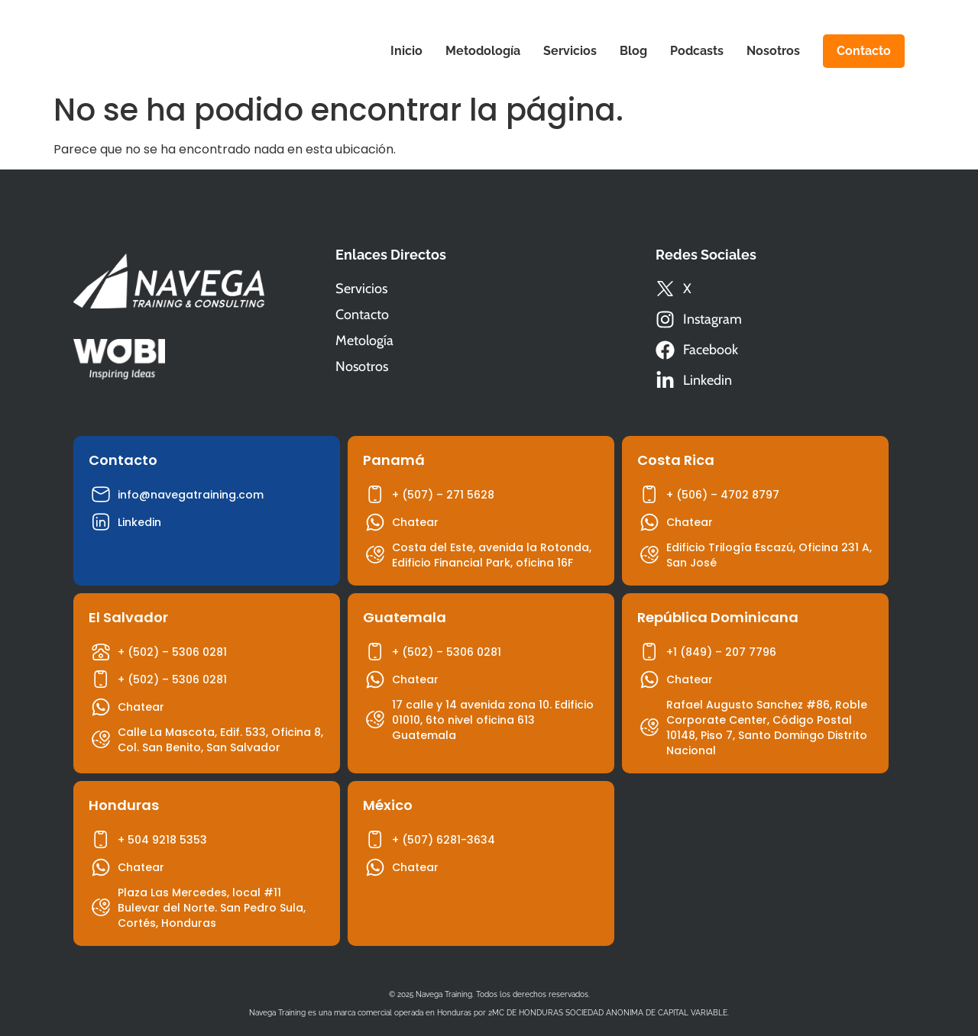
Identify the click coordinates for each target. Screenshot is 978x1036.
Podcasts (697, 51)
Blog (633, 51)
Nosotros (773, 51)
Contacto (864, 51)
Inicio (406, 51)
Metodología (482, 51)
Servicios (570, 51)
